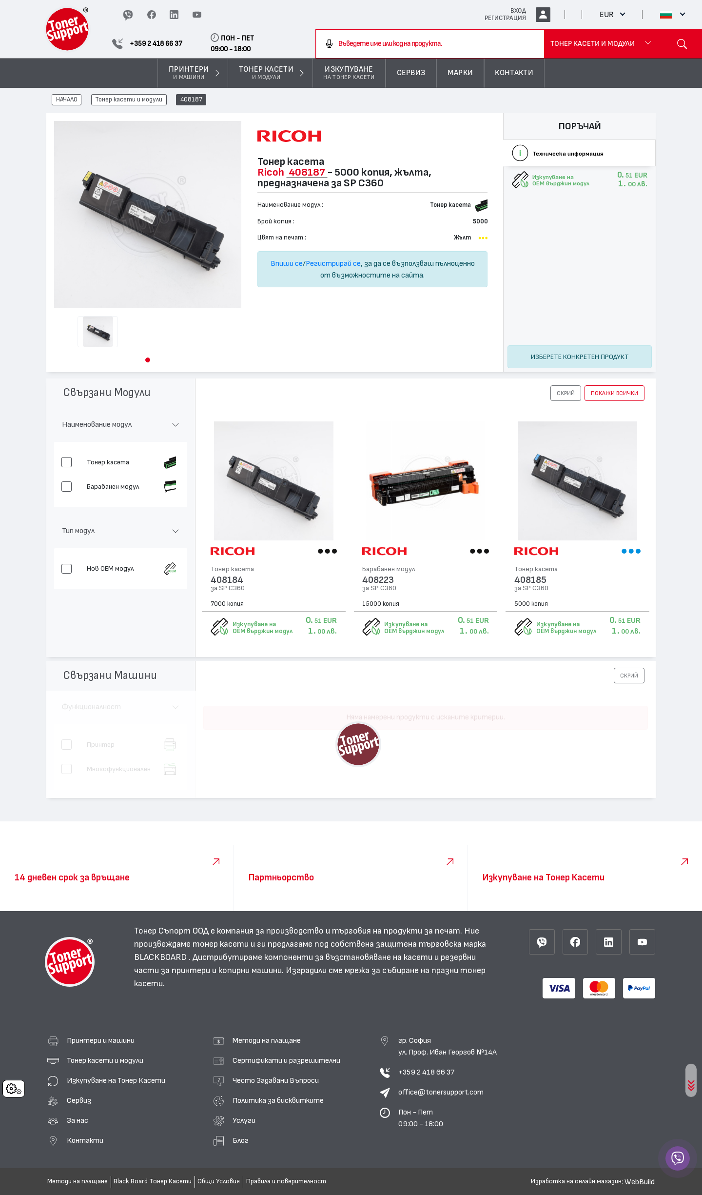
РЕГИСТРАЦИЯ (505, 18)
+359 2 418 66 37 (426, 1072)
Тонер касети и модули (128, 100)
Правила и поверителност (286, 1181)
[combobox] (430, 44)
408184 (227, 580)
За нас (77, 1120)
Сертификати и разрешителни (286, 1060)
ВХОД (518, 10)
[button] (147, 360)
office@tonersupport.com (441, 1092)
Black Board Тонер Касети (153, 1181)
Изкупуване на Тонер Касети (116, 1080)
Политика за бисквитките (278, 1100)
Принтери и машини (101, 1040)
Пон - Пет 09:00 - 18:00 (420, 1118)
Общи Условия (218, 1181)
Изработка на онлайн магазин (576, 1181)
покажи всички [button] (614, 393)
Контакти (85, 1140)
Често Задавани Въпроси (276, 1080)
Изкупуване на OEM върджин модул (262, 628)
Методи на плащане (267, 1040)
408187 (191, 100)
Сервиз (79, 1100)
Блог (241, 1140)
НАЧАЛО (67, 100)
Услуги (244, 1120)
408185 (530, 580)
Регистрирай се (333, 263)
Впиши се (287, 263)
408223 (378, 580)
